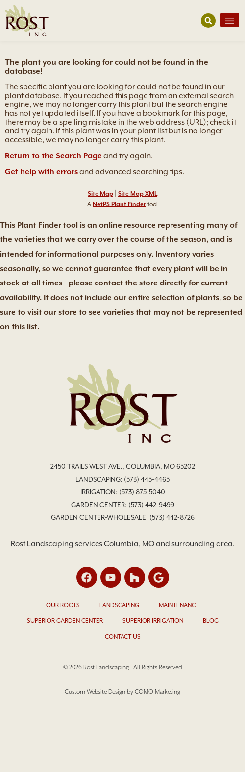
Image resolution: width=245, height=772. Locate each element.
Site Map (100, 193)
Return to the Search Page (53, 156)
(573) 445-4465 (147, 479)
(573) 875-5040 (142, 492)
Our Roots (63, 605)
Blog (211, 621)
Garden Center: (99, 505)
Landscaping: (99, 479)
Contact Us (123, 636)
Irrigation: (99, 492)
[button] (208, 20)
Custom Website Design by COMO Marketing (122, 691)
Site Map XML (137, 193)
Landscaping (119, 605)
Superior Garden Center (65, 621)
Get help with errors (41, 171)
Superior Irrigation (152, 621)
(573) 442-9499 (151, 505)
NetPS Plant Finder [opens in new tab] (119, 204)
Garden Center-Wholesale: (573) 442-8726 (123, 517)
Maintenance (179, 605)
